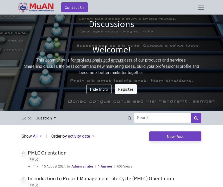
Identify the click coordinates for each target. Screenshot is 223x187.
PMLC (34, 160)
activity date (79, 136)
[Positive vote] (30, 166)
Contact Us (74, 7)
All (36, 136)
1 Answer (105, 166)
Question (44, 118)
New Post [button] (175, 136)
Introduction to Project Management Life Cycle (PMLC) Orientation (101, 178)
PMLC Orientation (47, 152)
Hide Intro (99, 89)
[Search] (196, 118)
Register (125, 89)
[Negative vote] (37, 166)
